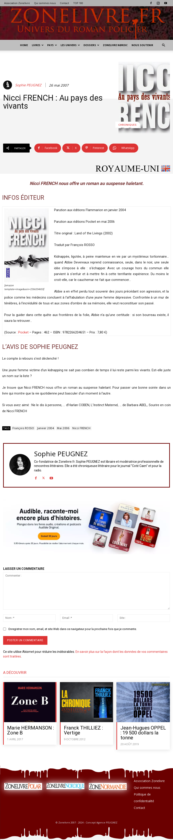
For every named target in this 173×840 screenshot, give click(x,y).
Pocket (23, 332)
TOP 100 (78, 3)
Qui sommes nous (45, 3)
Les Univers (70, 45)
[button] (163, 45)
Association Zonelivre (17, 3)
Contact (64, 3)
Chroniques (127, 125)
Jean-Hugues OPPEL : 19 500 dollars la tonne (143, 732)
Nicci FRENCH (81, 428)
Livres (38, 45)
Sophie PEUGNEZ (28, 85)
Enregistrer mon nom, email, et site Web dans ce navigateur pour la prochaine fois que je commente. (72, 629)
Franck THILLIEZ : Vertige (83, 730)
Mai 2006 (63, 428)
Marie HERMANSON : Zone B (30, 730)
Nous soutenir (142, 45)
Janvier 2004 (45, 428)
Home (24, 45)
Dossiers (91, 45)
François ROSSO (23, 428)
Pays (52, 45)
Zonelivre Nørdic (115, 45)
